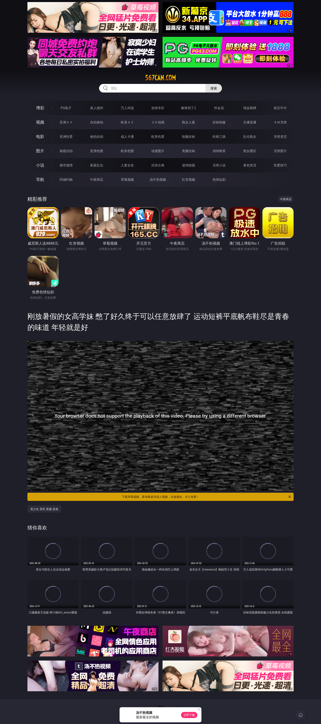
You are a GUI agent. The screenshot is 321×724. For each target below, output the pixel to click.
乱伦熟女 (249, 136)
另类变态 (280, 136)
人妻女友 (127, 165)
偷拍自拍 (96, 136)
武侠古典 (157, 165)
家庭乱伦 (96, 165)
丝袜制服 (219, 122)
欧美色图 (127, 151)
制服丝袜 (188, 136)
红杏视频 (188, 179)
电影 (40, 136)
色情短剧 (219, 179)
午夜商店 (96, 179)
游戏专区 (157, 108)
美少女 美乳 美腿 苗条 (44, 509)
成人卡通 (127, 136)
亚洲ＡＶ (66, 122)
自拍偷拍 (96, 122)
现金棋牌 (249, 108)
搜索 (213, 88)
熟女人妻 (188, 122)
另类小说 (219, 165)
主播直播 (249, 122)
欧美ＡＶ (127, 122)
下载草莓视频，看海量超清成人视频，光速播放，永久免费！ (207, 496)
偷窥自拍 (66, 151)
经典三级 (219, 136)
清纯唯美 (219, 151)
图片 (40, 151)
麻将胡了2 (188, 108)
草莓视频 (127, 179)
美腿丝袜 (188, 151)
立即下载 (189, 715)
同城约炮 (66, 179)
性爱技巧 (280, 165)
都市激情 (66, 165)
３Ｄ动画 (157, 122)
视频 (40, 122)
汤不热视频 (158, 179)
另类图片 (280, 151)
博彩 (40, 108)
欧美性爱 (157, 136)
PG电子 (66, 108)
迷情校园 (188, 165)
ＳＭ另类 (280, 122)
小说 (40, 165)
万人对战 (127, 108)
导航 (40, 179)
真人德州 (96, 108)
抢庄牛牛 (280, 108)
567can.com (160, 78)
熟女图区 (249, 151)
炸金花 (219, 108)
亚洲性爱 (66, 136)
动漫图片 (157, 151)
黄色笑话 (249, 165)
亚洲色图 (96, 151)
